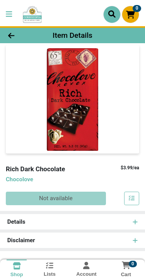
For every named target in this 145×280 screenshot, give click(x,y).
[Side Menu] (9, 14)
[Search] (112, 14)
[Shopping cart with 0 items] (130, 14)
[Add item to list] (132, 199)
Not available (56, 198)
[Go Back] (22, 35)
